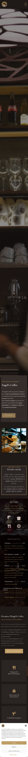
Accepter (14, 743)
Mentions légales (13, 754)
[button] (26, 725)
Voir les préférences (14, 751)
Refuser (14, 747)
